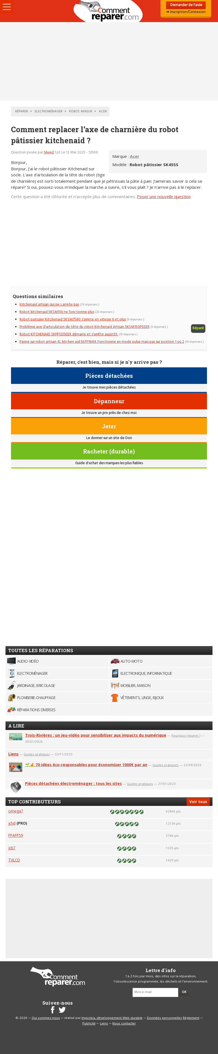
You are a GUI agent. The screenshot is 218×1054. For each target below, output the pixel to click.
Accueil (109, 11)
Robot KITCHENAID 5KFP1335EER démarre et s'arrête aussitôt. (69, 334)
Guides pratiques (37, 754)
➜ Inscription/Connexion (186, 12)
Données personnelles (164, 1018)
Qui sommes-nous (46, 1018)
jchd (11, 823)
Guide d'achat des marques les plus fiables (109, 463)
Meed (49, 152)
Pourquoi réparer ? (185, 735)
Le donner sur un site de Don (109, 438)
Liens (13, 753)
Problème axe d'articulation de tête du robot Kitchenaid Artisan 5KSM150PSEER (84, 327)
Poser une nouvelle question (164, 196)
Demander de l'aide (186, 5)
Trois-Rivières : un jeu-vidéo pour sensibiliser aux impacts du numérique (95, 735)
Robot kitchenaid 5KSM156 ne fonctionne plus (57, 312)
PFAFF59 (15, 835)
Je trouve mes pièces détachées (109, 388)
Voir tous (198, 801)
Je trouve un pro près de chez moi (109, 413)
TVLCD (14, 859)
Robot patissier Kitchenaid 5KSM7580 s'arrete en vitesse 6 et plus (73, 319)
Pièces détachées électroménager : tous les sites (73, 783)
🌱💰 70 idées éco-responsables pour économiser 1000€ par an (86, 764)
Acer (134, 156)
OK (184, 992)
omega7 (15, 811)
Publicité (89, 1023)
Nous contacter (124, 1023)
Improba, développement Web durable (112, 1018)
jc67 (11, 847)
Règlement (191, 1018)
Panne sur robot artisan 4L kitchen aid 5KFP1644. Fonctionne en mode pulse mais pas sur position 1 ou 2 (102, 342)
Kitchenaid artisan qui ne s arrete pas (49, 304)
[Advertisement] (109, 61)
